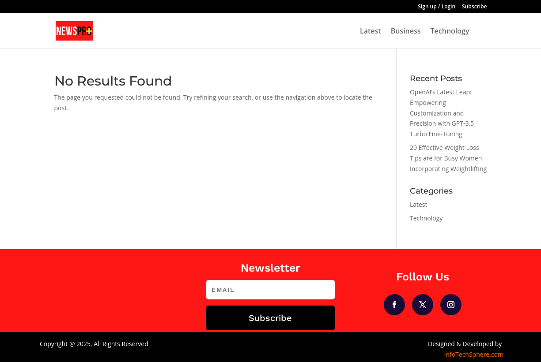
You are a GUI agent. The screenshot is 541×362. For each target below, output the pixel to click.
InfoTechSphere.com (473, 354)
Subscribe (474, 7)
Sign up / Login (436, 7)
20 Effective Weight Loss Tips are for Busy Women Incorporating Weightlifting (448, 158)
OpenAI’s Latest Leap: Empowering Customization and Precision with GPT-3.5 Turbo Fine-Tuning (442, 113)
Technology (450, 32)
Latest (370, 32)
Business (406, 32)
